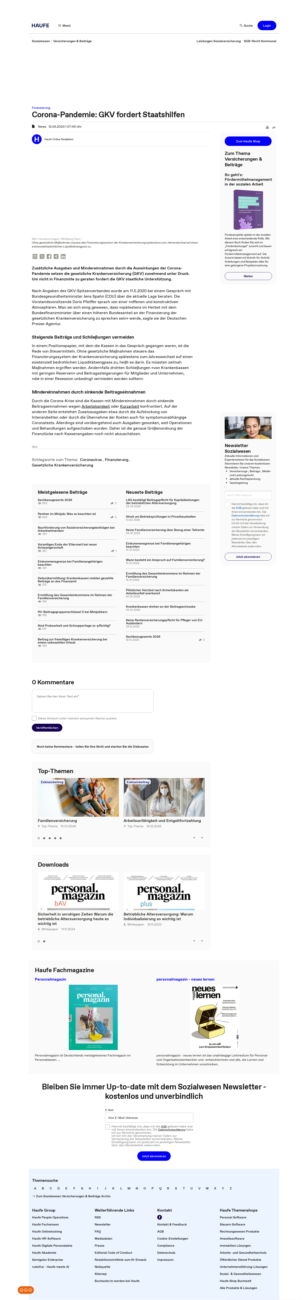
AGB (239, 508)
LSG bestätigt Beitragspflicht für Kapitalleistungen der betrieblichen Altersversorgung (162, 502)
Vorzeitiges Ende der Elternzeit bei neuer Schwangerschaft (67, 546)
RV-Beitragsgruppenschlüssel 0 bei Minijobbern (72, 612)
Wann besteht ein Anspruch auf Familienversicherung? (165, 560)
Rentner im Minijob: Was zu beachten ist (67, 514)
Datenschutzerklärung (245, 515)
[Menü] (64, 25)
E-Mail (109, 1110)
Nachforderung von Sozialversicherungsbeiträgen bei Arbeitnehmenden (76, 529)
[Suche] (246, 25)
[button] (267, 25)
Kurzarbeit (129, 406)
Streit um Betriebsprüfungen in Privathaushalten (161, 516)
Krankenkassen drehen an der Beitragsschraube (161, 606)
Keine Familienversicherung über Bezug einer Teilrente (165, 530)
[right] (201, 838)
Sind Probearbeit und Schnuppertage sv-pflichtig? (74, 625)
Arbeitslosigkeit (96, 406)
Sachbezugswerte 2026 (55, 500)
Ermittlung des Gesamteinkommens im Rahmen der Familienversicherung (75, 597)
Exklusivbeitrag (52, 782)
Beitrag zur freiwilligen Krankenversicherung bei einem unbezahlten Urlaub (72, 641)
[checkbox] (34, 718)
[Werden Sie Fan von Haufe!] (159, 1217)
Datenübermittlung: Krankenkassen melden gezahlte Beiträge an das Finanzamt (75, 580)
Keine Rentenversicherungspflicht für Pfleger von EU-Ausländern (164, 622)
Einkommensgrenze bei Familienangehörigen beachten (70, 563)
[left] (194, 838)
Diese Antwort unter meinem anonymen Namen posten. (77, 718)
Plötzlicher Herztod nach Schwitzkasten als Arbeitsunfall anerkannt (157, 592)
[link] (41, 41)
